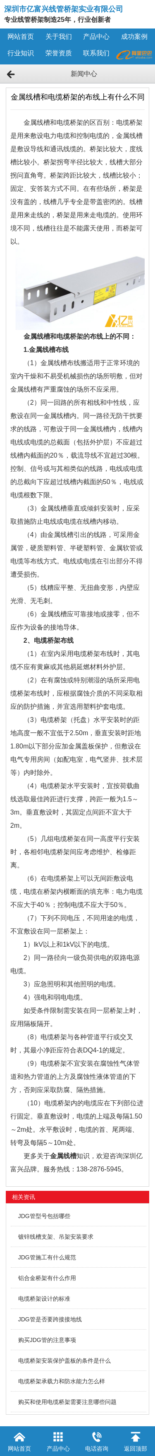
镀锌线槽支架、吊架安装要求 (55, 1236)
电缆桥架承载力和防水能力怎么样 (61, 1381)
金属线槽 (63, 1155)
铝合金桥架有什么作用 (47, 1278)
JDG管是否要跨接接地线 (50, 1319)
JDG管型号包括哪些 (44, 1216)
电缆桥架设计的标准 (44, 1298)
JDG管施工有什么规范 (47, 1257)
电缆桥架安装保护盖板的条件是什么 (64, 1360)
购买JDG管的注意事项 (47, 1340)
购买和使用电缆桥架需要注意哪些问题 (67, 1402)
